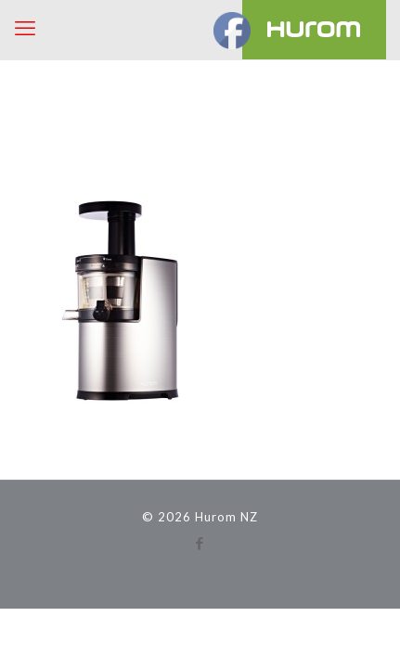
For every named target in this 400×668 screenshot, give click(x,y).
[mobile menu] (25, 28)
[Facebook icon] (200, 542)
